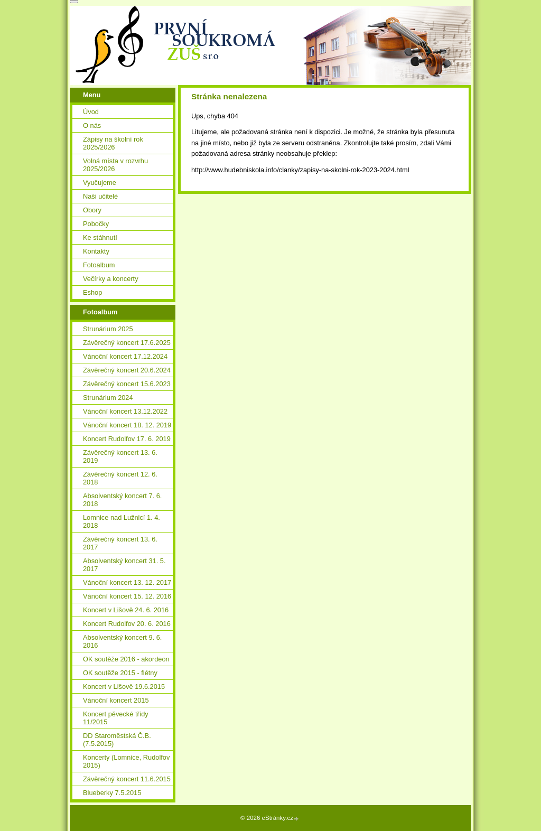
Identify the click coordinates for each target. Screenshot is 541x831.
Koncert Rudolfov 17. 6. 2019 (127, 439)
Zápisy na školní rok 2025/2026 (113, 143)
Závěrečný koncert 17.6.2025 (127, 343)
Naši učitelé (100, 196)
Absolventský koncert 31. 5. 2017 (124, 565)
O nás (92, 125)
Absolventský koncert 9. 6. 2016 (122, 641)
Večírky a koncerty (110, 279)
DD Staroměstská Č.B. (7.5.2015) (117, 740)
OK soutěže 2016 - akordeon (126, 659)
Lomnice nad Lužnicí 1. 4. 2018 (121, 521)
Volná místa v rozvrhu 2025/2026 (115, 165)
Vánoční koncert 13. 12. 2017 (127, 582)
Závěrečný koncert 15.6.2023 (127, 384)
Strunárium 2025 (108, 329)
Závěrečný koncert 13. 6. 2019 (120, 456)
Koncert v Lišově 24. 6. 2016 (126, 610)
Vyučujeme (99, 182)
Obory (92, 210)
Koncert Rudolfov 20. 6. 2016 (127, 624)
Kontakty (96, 251)
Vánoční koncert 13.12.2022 (125, 411)
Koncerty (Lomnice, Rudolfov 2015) (126, 761)
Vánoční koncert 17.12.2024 (125, 356)
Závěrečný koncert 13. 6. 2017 (120, 543)
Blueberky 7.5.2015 (112, 793)
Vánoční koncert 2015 (116, 700)
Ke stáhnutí (100, 237)
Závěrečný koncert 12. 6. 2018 (120, 478)
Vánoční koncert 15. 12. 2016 (127, 596)
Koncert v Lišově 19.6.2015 (124, 686)
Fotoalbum (99, 265)
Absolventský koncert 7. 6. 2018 (122, 500)
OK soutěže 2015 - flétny (120, 673)
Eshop (92, 292)
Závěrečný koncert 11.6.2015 (127, 779)
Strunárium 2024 (108, 398)
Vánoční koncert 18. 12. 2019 (127, 425)
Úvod (91, 112)
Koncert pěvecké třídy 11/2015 (115, 718)
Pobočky (96, 224)
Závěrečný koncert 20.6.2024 (127, 370)
